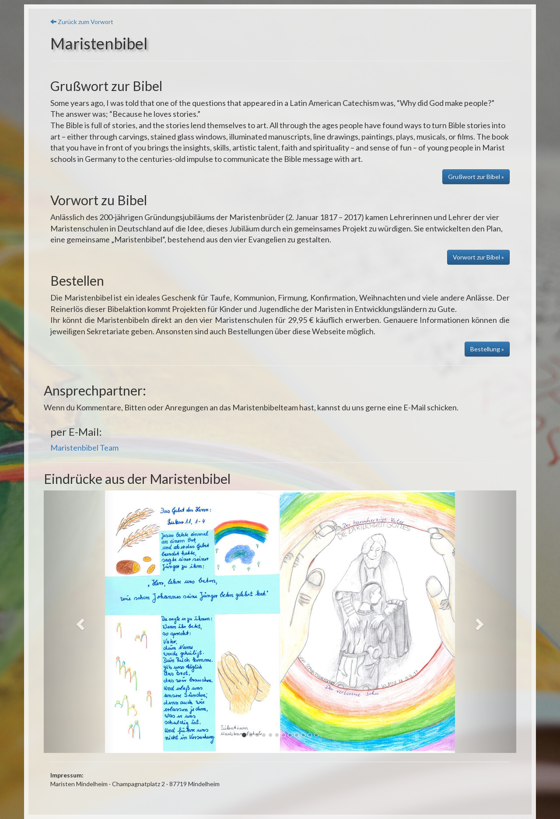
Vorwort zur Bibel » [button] (478, 257)
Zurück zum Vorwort (81, 21)
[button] (79, 621)
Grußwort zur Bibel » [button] (476, 176)
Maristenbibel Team (84, 447)
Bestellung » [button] (487, 349)
